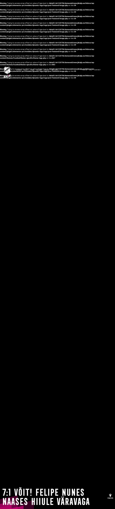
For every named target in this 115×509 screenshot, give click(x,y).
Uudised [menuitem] (19, 70)
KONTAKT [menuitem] (97, 70)
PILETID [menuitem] (84, 70)
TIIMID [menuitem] (32, 70)
